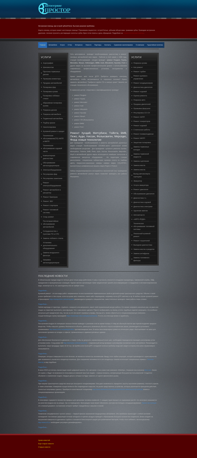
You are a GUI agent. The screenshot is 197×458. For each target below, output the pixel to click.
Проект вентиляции (149, 403)
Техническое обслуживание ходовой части (52, 148)
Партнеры (97, 45)
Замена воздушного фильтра (51, 254)
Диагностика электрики (142, 207)
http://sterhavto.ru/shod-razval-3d (75, 343)
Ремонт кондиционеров (143, 83)
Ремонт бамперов (50, 197)
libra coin (148, 370)
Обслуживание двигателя (143, 194)
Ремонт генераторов (141, 121)
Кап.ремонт (138, 67)
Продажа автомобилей (52, 83)
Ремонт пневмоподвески (143, 134)
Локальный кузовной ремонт (141, 235)
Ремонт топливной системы (50, 211)
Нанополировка (49, 127)
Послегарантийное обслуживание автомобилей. (50, 224)
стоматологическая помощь (133, 33)
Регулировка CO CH (141, 113)
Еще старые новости (46, 444)
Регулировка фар (50, 174)
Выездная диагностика (142, 245)
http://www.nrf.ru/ (44, 422)
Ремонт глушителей (141, 241)
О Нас (70, 45)
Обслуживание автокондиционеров (51, 164)
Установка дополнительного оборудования (50, 245)
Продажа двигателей (142, 104)
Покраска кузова (140, 63)
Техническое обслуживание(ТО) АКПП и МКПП (53, 138)
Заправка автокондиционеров (51, 261)
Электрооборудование (52, 170)
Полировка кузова (50, 92)
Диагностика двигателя (142, 87)
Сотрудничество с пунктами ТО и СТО (51, 232)
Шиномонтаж (48, 67)
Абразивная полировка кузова (52, 104)
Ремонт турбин (139, 72)
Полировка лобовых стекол (51, 97)
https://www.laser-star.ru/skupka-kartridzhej (81, 316)
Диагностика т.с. (140, 198)
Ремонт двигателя (140, 189)
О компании (140, 45)
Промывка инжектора (52, 79)
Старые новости (44, 447)
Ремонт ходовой (140, 92)
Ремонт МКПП (139, 138)
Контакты (107, 45)
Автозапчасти (139, 215)
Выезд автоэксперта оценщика (141, 175)
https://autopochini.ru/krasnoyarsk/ (62, 299)
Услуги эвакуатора (141, 185)
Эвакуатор (137, 181)
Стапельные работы (141, 130)
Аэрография (48, 63)
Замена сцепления (141, 161)
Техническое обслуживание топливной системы (143, 226)
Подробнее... (43, 291)
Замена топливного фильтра (141, 259)
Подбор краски (49, 123)
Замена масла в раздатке (143, 249)
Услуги (62, 45)
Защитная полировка (142, 142)
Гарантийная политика (155, 45)
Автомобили (52, 45)
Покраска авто (139, 100)
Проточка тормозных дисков (51, 73)
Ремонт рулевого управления (140, 77)
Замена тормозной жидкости (141, 155)
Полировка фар (49, 87)
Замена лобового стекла (53, 238)
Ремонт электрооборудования (52, 184)
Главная (42, 45)
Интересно (79, 45)
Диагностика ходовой (142, 202)
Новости (88, 45)
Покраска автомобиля (52, 114)
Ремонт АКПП (139, 117)
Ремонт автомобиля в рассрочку (52, 191)
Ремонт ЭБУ (48, 201)
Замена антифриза (141, 253)
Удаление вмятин (140, 211)
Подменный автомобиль (53, 119)
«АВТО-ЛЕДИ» (139, 219)
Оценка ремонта (140, 96)
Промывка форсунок (141, 108)
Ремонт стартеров (50, 205)
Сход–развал (48, 217)
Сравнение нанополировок (123, 45)
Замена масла (139, 165)
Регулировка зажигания (52, 178)
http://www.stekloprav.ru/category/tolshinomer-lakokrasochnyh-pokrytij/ (118, 389)
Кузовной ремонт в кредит (53, 131)
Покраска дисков (50, 110)
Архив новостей (44, 440)
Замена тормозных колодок (141, 148)
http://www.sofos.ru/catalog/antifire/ (61, 329)
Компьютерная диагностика (49, 157)
